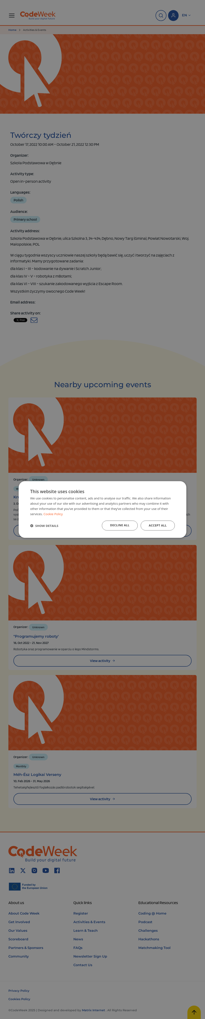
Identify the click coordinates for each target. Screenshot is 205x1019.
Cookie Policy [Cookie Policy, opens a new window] (53, 514)
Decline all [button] (119, 525)
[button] (44, 526)
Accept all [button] (158, 525)
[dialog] (102, 509)
